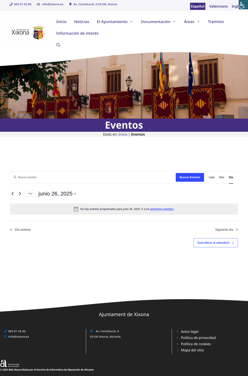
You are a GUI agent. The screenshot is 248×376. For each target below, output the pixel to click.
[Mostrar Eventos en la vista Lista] (211, 177)
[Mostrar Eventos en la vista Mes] (221, 177)
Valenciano (218, 6)
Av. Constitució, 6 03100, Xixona (95, 4)
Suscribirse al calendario (213, 242)
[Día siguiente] (20, 193)
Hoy (30, 193)
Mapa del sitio (192, 350)
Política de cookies (196, 344)
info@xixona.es (52, 4)
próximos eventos (162, 209)
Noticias (81, 21)
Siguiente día (226, 229)
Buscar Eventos (190, 177)
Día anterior (20, 229)
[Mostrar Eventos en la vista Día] (231, 177)
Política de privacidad (198, 337)
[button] (58, 45)
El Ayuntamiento (117, 22)
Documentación (160, 22)
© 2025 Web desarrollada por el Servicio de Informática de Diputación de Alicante (47, 369)
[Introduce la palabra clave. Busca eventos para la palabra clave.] (93, 177)
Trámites (216, 21)
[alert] (124, 209)
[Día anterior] (12, 193)
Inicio (61, 21)
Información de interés (77, 33)
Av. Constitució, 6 (107, 331)
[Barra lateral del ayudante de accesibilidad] (243, 4)
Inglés (237, 6)
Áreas (194, 22)
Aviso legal (189, 331)
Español (198, 6)
